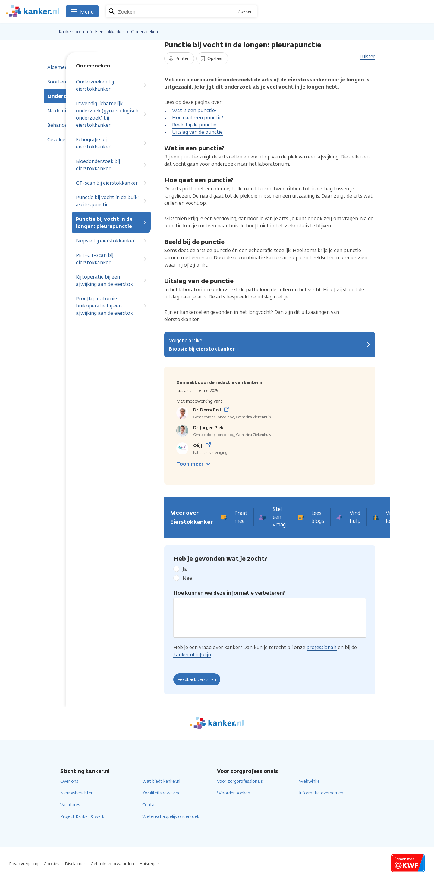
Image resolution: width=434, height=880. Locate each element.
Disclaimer (75, 864)
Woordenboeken (233, 793)
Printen (179, 58)
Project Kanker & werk (82, 816)
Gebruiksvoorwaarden (112, 864)
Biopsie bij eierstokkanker (111, 241)
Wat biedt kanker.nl (161, 781)
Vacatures (70, 805)
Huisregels (149, 864)
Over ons (69, 781)
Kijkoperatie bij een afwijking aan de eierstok (111, 280)
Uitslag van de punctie (197, 132)
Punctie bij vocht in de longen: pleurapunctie (111, 222)
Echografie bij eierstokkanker (111, 143)
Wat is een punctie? (194, 110)
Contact (150, 805)
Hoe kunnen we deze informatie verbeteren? (229, 593)
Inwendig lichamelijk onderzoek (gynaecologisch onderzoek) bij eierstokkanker (111, 114)
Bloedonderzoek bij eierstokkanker (111, 165)
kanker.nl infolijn (192, 654)
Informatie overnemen (321, 793)
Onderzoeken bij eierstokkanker (111, 85)
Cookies (51, 864)
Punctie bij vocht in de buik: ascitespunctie (111, 201)
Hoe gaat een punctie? (197, 117)
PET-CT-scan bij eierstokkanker (111, 259)
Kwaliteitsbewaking (161, 793)
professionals (322, 647)
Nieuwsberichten (76, 793)
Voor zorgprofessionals (240, 781)
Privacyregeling (23, 864)
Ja (185, 569)
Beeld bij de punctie (194, 125)
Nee (187, 578)
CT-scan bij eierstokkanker (111, 183)
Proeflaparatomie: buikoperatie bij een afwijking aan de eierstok (111, 305)
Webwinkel (310, 781)
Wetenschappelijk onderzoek (170, 816)
